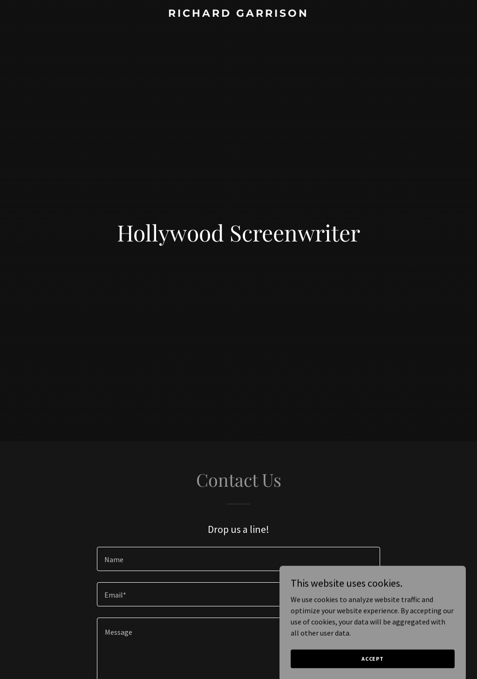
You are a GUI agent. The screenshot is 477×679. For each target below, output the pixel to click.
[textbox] (238, 559)
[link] (238, 14)
